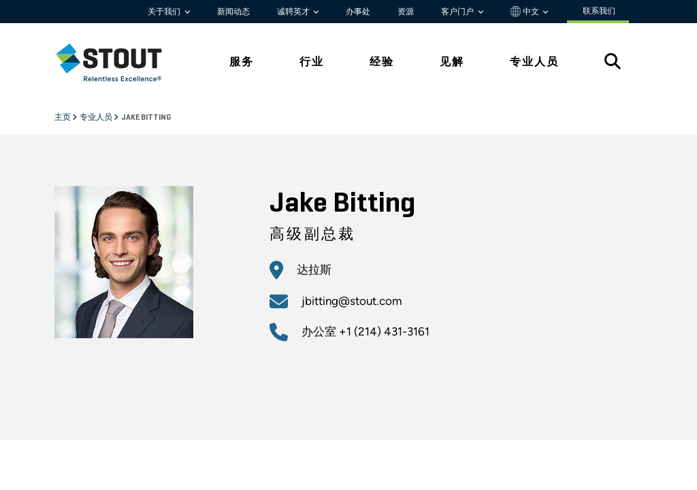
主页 (63, 118)
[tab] (119, 62)
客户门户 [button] (458, 11)
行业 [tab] (311, 61)
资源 (406, 11)
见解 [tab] (452, 61)
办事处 (358, 11)
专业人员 (97, 118)
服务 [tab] (241, 61)
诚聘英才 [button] (294, 11)
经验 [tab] (382, 61)
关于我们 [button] (165, 11)
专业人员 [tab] (534, 61)
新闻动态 (233, 11)
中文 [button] (525, 11)
